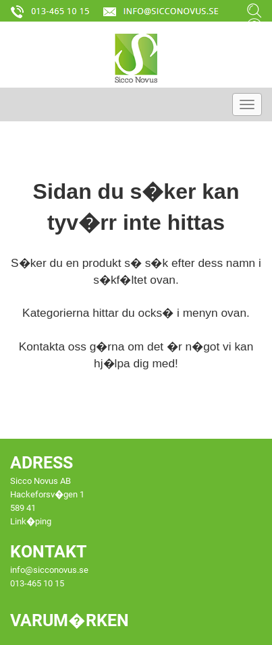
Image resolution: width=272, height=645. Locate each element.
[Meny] (247, 104)
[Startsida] (136, 58)
